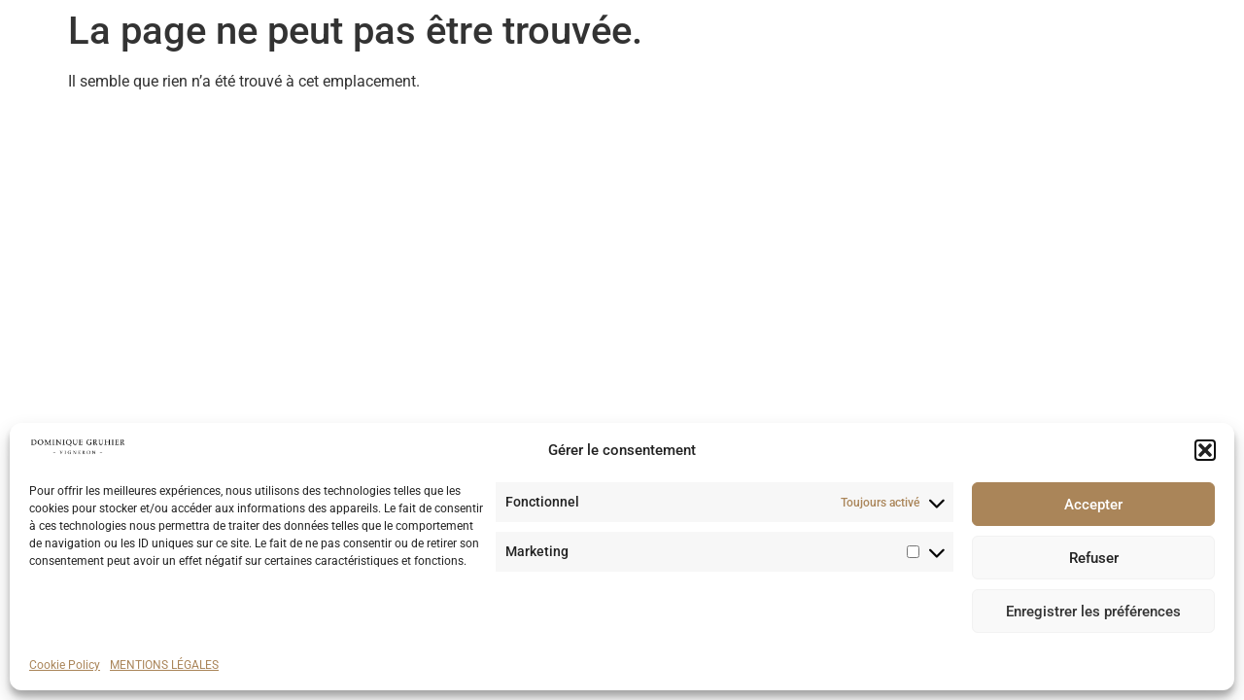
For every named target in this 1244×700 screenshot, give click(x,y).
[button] (1205, 450)
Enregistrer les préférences (1093, 611)
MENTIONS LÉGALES (164, 665)
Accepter (1093, 504)
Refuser (1094, 558)
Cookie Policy (64, 665)
